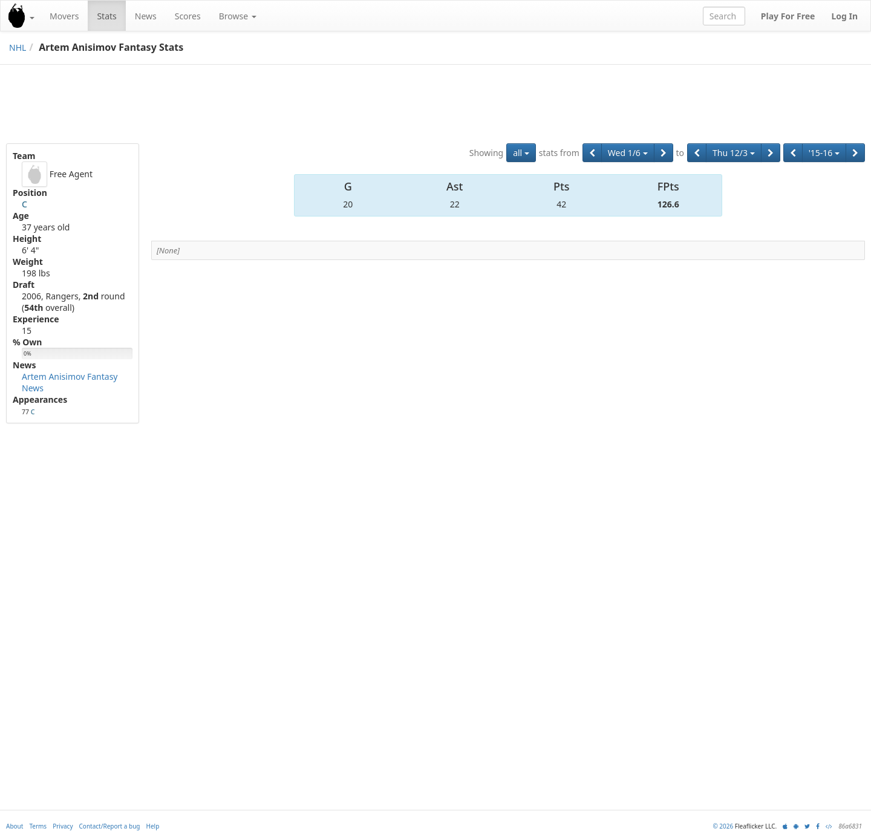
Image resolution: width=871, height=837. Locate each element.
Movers (64, 16)
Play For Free (788, 16)
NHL (17, 47)
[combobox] (724, 16)
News (146, 16)
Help (153, 826)
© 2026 (723, 826)
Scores (188, 16)
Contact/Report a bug (109, 826)
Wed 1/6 (628, 152)
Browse (237, 16)
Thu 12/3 (734, 152)
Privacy (63, 826)
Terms (38, 826)
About (14, 826)
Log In (844, 16)
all (521, 152)
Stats (106, 16)
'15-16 (824, 152)
